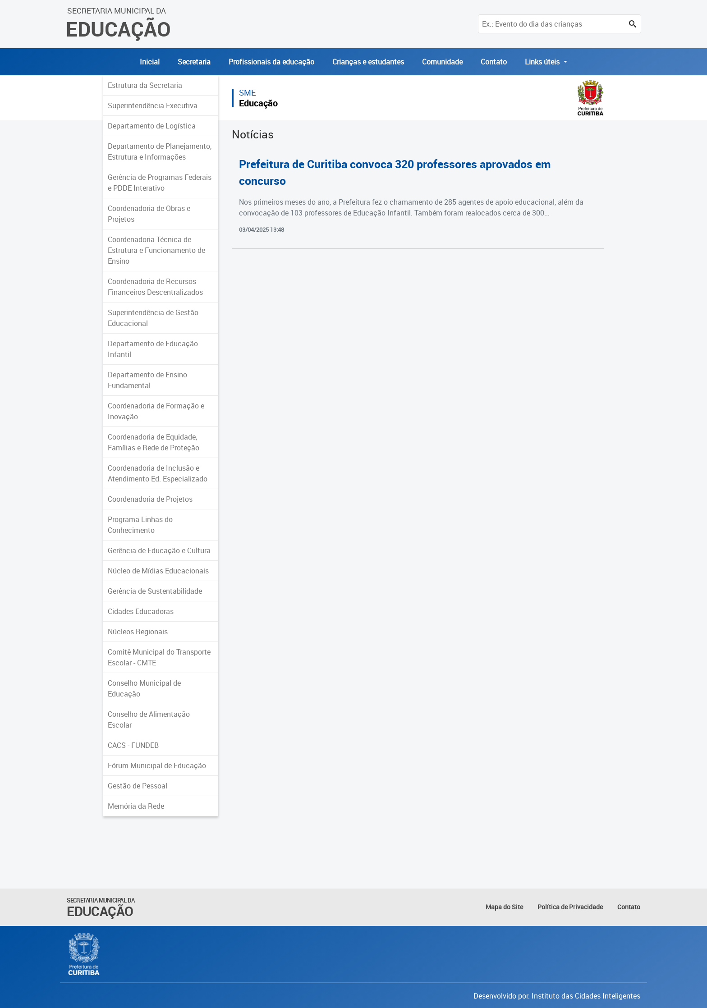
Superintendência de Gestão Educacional (153, 317)
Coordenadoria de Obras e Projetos (149, 213)
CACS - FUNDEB (133, 745)
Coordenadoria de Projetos (150, 499)
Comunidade (442, 62)
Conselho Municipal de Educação (144, 688)
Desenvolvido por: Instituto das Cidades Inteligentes (556, 996)
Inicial (150, 62)
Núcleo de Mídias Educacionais (158, 571)
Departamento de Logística (152, 126)
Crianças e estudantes (368, 62)
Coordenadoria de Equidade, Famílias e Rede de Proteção (153, 442)
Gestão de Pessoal (137, 786)
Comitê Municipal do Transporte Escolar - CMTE (159, 657)
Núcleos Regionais (138, 632)
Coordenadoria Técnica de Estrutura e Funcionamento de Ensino (156, 250)
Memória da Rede (136, 806)
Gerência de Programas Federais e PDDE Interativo (159, 182)
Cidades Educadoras (141, 611)
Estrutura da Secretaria (145, 85)
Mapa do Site (504, 907)
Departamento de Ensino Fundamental (147, 380)
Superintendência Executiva (152, 105)
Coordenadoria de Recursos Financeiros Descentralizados (155, 286)
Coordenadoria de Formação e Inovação (156, 411)
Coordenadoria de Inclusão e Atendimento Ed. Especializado (157, 473)
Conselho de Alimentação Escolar (149, 719)
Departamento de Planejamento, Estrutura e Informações (159, 151)
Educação (258, 103)
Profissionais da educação (271, 62)
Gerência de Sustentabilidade (155, 591)
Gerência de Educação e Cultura (159, 550)
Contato (494, 62)
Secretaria (194, 62)
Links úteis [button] (543, 62)
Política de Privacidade (570, 907)
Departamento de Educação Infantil (153, 349)
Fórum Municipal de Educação (157, 765)
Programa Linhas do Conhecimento (140, 524)
